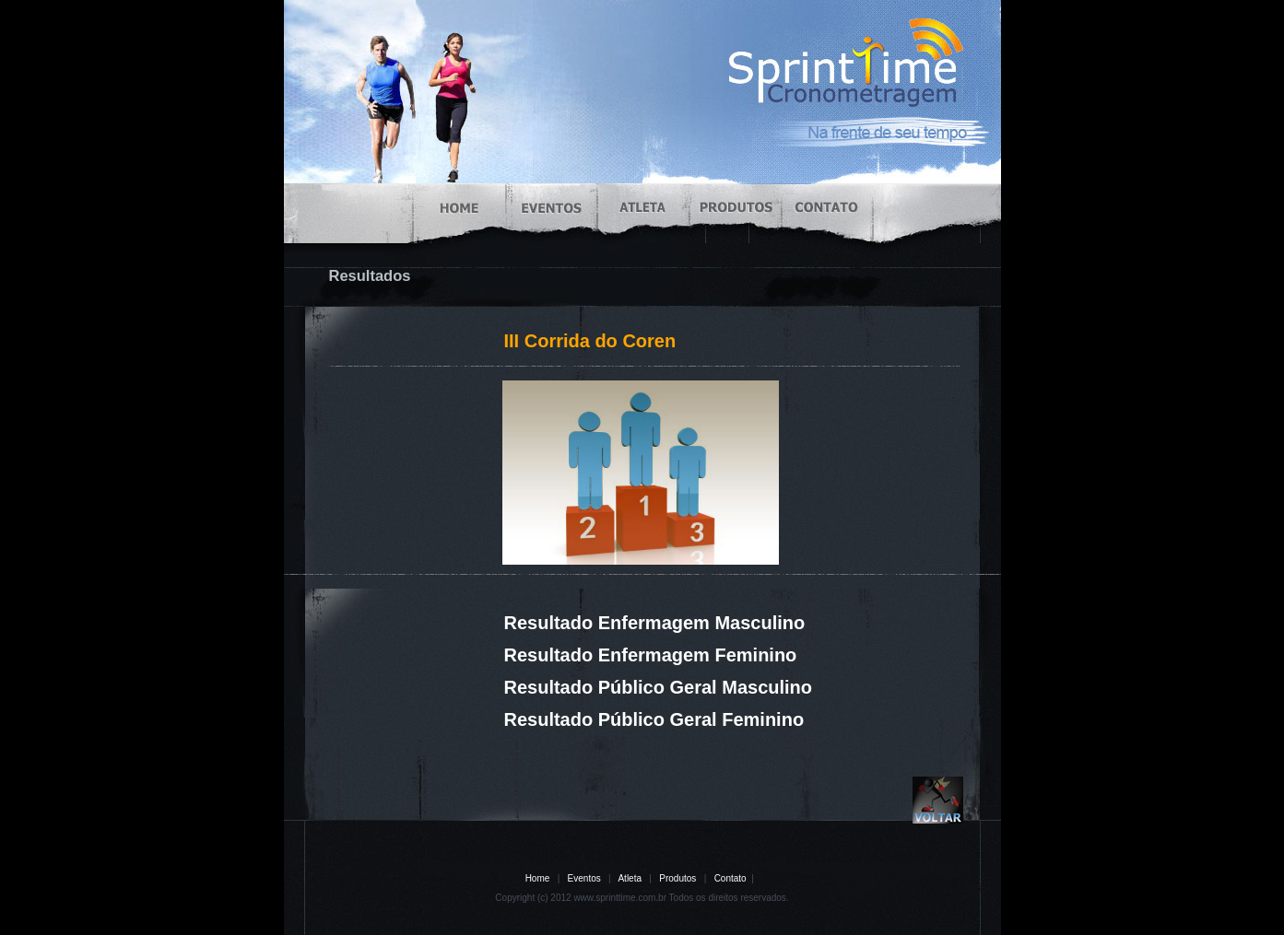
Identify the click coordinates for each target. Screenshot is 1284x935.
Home (537, 878)
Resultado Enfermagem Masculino (655, 623)
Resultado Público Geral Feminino (654, 719)
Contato (730, 878)
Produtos (677, 878)
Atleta (630, 878)
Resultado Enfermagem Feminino (650, 655)
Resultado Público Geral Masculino (658, 687)
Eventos (584, 878)
